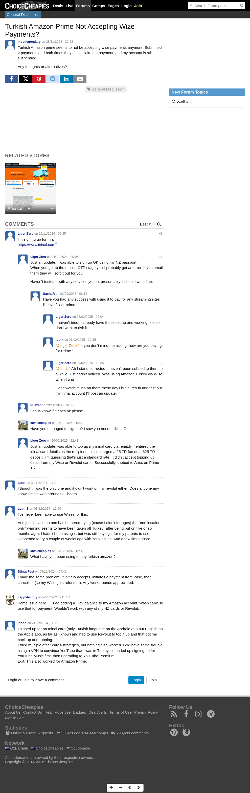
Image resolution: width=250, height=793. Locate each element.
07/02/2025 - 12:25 (82, 340)
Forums (83, 6)
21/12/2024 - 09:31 (45, 623)
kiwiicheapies (40, 423)
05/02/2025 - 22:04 (90, 317)
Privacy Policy (146, 712)
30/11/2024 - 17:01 (44, 483)
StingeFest (26, 571)
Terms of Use (120, 712)
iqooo (22, 623)
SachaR (49, 294)
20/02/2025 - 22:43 (65, 440)
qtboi (22, 483)
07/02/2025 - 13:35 (90, 363)
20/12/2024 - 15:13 (56, 597)
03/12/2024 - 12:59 (47, 508)
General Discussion (23, 14)
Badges (79, 712)
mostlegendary (29, 41)
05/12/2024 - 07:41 (52, 571)
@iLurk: (62, 368)
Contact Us (32, 712)
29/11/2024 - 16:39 (59, 405)
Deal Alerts (97, 712)
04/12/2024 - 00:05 (65, 257)
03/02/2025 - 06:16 (73, 294)
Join (138, 6)
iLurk (59, 340)
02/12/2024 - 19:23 (70, 423)
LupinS (23, 508)
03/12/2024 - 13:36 (70, 551)
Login (126, 6)
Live (69, 6)
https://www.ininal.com (36, 244)
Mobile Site (14, 718)
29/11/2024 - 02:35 (52, 233)
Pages (113, 6)
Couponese (78, 748)
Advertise (63, 712)
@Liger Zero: (67, 345)
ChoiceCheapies (47, 748)
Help (48, 712)
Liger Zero (25, 233)
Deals (58, 6)
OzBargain (16, 748)
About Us (13, 712)
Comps (98, 6)
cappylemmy (27, 597)
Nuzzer (35, 405)
